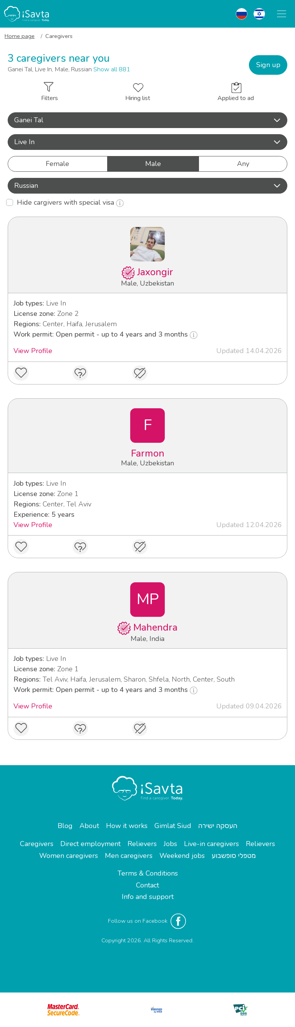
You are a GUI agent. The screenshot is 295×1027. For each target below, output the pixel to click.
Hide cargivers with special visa (70, 202)
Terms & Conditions (148, 873)
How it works (127, 825)
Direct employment (90, 843)
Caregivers (36, 843)
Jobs (170, 843)
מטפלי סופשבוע (234, 855)
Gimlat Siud (172, 825)
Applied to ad (235, 92)
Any (243, 163)
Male (153, 163)
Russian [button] (147, 185)
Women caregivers (68, 855)
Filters (49, 92)
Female (57, 163)
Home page (20, 36)
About (89, 825)
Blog (65, 825)
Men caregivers (128, 855)
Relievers (142, 843)
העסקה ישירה (217, 825)
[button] (147, 120)
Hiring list (137, 92)
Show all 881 (111, 69)
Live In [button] (147, 141)
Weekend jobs (182, 855)
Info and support (148, 896)
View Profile (32, 350)
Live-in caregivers (211, 843)
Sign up (268, 64)
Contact (147, 885)
